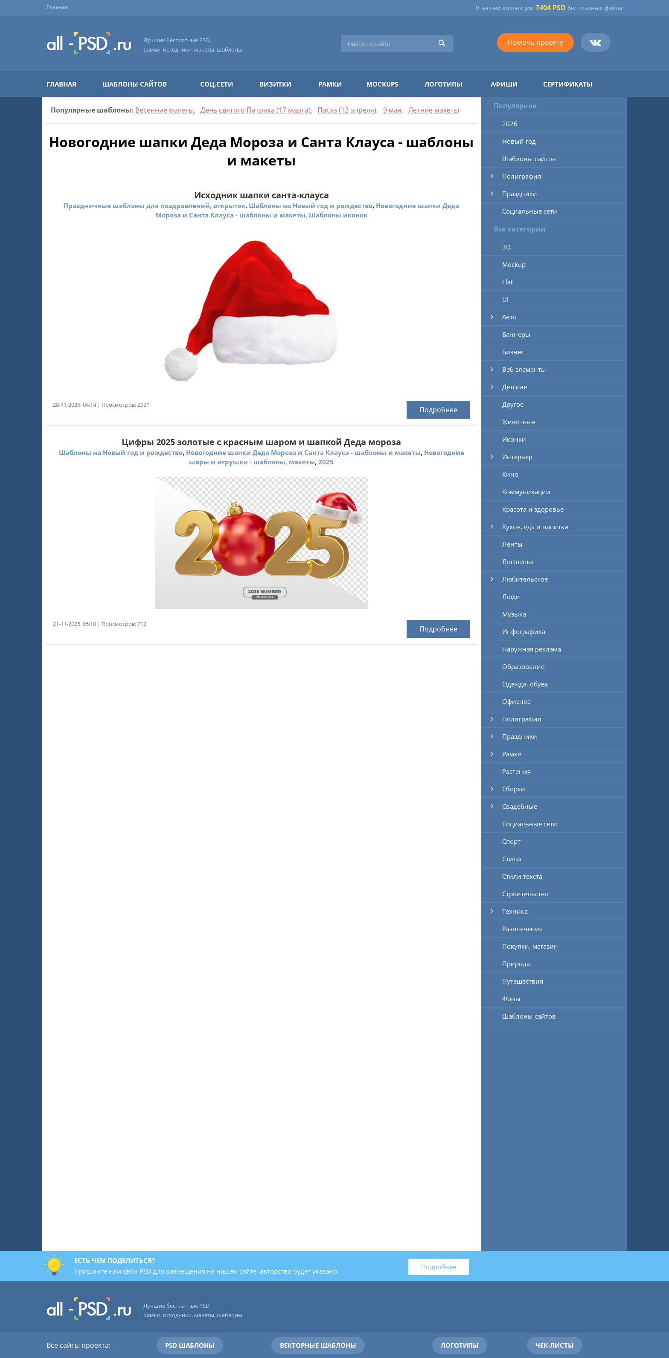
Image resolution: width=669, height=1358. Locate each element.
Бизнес (513, 351)
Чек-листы (554, 1345)
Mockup (514, 264)
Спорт (511, 841)
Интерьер (517, 456)
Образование (523, 666)
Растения (516, 771)
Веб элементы (524, 369)
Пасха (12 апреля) (346, 110)
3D (506, 247)
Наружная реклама (531, 649)
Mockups (382, 84)
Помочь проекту (535, 42)
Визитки (275, 84)
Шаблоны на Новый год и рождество (310, 205)
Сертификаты (568, 84)
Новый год (519, 141)
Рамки (330, 84)
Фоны (511, 998)
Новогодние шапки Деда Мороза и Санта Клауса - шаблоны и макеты (303, 452)
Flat (507, 282)
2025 (326, 461)
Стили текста (522, 876)
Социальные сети (529, 211)
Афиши (504, 84)
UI (505, 299)
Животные (518, 421)
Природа (516, 963)
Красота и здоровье (533, 509)
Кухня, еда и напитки (535, 526)
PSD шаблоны (190, 1345)
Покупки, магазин (530, 946)
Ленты (512, 544)
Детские (514, 386)
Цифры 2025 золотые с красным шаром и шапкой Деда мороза (261, 442)
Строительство (525, 893)
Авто (509, 317)
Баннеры (516, 334)
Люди (511, 596)
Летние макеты (433, 110)
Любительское (525, 579)
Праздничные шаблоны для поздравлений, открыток (154, 205)
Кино (510, 474)
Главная (57, 7)
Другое (513, 404)
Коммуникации (526, 491)
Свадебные (519, 806)
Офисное (516, 701)
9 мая (392, 110)
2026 (510, 123)
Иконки (514, 439)
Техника (515, 911)
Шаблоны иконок (338, 215)
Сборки (513, 789)
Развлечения (522, 928)
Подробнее (438, 409)
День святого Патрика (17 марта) (256, 110)
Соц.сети (216, 84)
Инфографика (523, 631)
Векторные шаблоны (318, 1345)
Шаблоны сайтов (134, 84)
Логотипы (443, 84)
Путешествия (522, 981)
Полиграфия (521, 176)
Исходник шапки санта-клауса (261, 195)
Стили (511, 858)
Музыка (514, 614)
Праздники (519, 193)
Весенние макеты (164, 110)
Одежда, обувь (525, 684)
